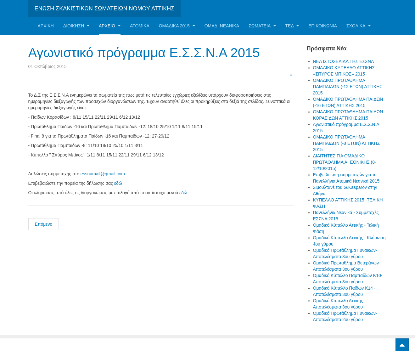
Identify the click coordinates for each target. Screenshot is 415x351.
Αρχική (46, 25)
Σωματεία (262, 25)
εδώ (118, 183)
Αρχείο (110, 25)
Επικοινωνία (322, 25)
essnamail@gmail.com (103, 173)
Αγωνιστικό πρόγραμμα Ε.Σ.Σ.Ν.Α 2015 (144, 52)
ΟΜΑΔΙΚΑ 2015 (177, 25)
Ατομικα (139, 25)
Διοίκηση (76, 25)
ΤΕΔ (292, 25)
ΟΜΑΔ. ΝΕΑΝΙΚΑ (222, 25)
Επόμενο (44, 224)
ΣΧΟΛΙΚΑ (358, 25)
